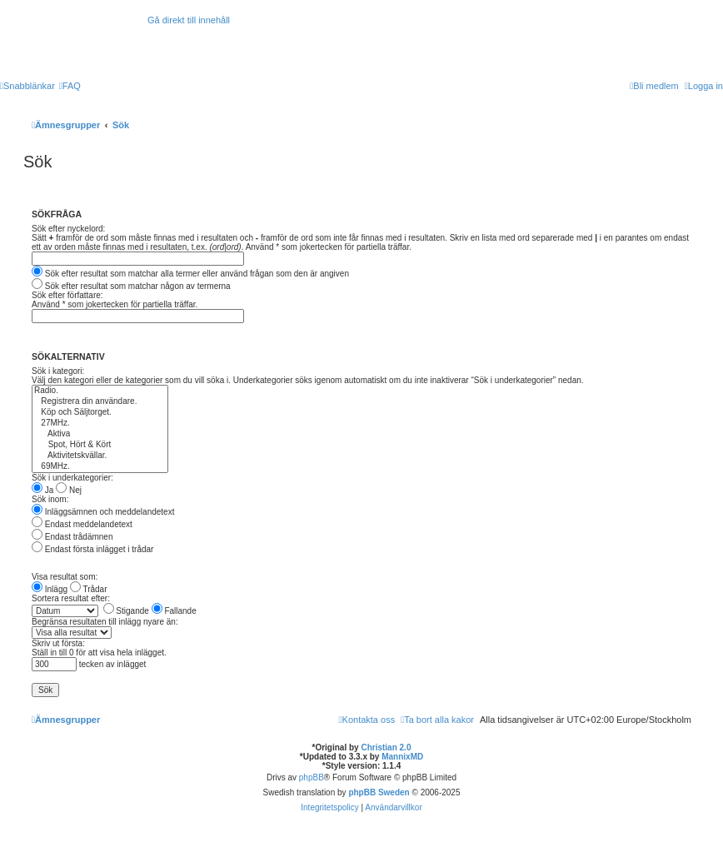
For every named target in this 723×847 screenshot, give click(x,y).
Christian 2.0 (386, 747)
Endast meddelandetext (82, 524)
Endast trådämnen (72, 536)
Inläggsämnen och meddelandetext (103, 511)
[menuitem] (70, 86)
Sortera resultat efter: (71, 598)
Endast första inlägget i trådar (92, 549)
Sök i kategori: (58, 371)
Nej (69, 490)
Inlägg (49, 589)
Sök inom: (50, 499)
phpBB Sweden (378, 792)
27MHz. (99, 423)
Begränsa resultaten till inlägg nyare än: (105, 621)
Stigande (126, 610)
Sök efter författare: (67, 295)
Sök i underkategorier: (72, 477)
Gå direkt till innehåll (188, 20)
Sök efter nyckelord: (68, 228)
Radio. (99, 391)
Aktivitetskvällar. (99, 456)
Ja (42, 490)
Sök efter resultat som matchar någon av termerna (131, 286)
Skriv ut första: (58, 643)
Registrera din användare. (99, 401)
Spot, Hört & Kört (99, 445)
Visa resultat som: (64, 576)
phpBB (311, 777)
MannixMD (402, 756)
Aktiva (99, 434)
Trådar (88, 589)
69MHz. (99, 466)
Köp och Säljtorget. (99, 412)
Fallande (174, 610)
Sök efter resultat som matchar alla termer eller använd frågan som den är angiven (190, 273)
